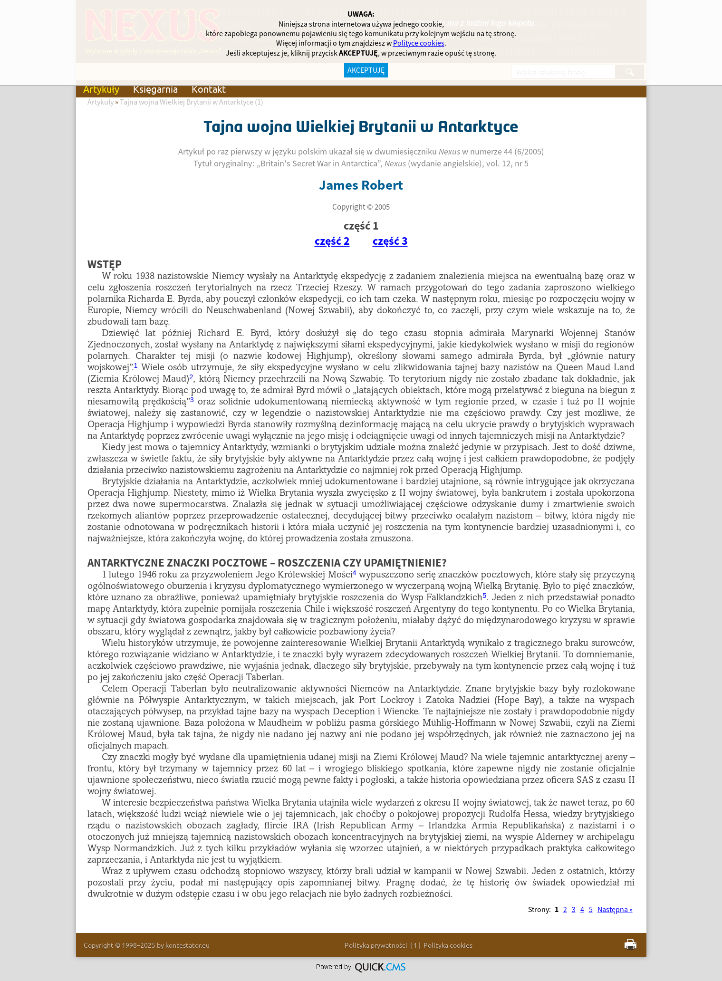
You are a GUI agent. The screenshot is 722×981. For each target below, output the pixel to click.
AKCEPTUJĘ (366, 70)
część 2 (332, 241)
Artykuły (101, 89)
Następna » (615, 909)
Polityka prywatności (376, 945)
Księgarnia (155, 89)
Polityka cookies (448, 945)
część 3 (390, 241)
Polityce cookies (418, 43)
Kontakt (209, 89)
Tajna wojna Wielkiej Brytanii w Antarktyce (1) (191, 102)
